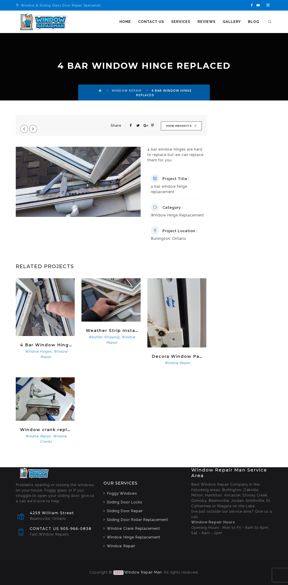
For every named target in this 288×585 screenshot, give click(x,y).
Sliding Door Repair (125, 511)
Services (181, 22)
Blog (254, 22)
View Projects (181, 125)
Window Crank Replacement (133, 528)
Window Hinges (38, 351)
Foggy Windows (122, 493)
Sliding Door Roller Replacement (137, 520)
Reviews (207, 22)
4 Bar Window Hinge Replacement (46, 345)
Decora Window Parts (178, 356)
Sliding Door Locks (124, 502)
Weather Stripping (104, 337)
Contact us (152, 22)
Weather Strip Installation (112, 330)
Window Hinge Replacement (133, 537)
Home (126, 22)
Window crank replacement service (46, 429)
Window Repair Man (143, 572)
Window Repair (178, 363)
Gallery (232, 22)
